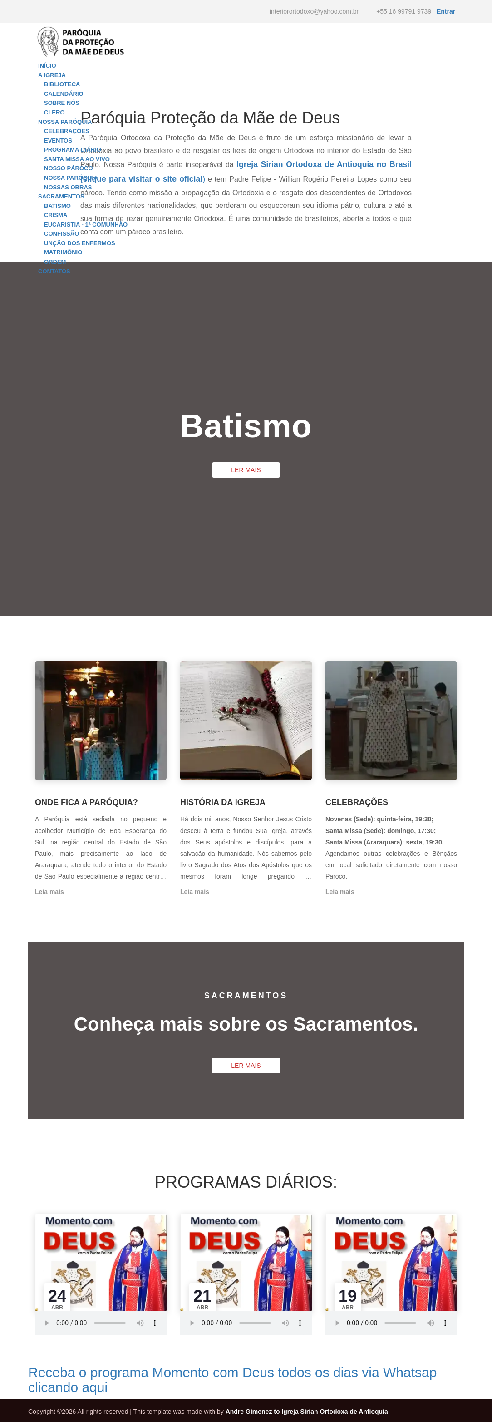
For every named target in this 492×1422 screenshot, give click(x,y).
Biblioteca (62, 84)
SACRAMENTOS (61, 196)
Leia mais (49, 891)
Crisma (55, 215)
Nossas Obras (68, 187)
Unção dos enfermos (79, 243)
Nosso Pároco (68, 168)
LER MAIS (246, 470)
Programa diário (72, 149)
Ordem (55, 261)
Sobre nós (61, 102)
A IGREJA (52, 75)
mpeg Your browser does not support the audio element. (101, 1323)
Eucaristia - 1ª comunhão (86, 224)
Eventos (58, 140)
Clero (54, 112)
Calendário (64, 93)
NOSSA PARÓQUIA (65, 121)
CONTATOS (54, 271)
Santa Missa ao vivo (77, 159)
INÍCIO (47, 65)
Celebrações (66, 131)
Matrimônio (63, 252)
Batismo (57, 205)
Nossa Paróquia (71, 177)
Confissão (61, 233)
